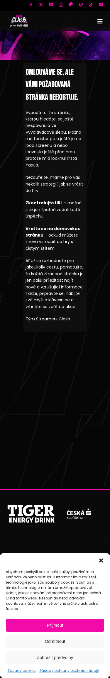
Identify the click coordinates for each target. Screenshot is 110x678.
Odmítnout (55, 641)
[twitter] (41, 5)
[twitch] (81, 5)
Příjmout (55, 625)
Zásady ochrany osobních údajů (69, 670)
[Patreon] (71, 4)
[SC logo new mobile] (19, 16)
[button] (101, 560)
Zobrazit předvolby (55, 657)
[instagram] (61, 5)
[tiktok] (91, 5)
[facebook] (31, 5)
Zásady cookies (22, 670)
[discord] (101, 5)
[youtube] (51, 5)
